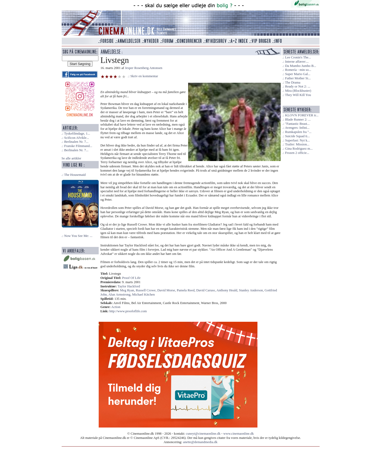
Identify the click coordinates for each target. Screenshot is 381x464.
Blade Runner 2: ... (298, 119)
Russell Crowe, (146, 290)
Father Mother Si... (298, 78)
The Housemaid (74, 175)
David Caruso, (206, 290)
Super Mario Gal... (297, 74)
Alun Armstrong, (120, 294)
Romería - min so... (298, 70)
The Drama (292, 82)
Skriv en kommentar (144, 76)
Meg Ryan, (128, 290)
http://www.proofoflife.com (128, 311)
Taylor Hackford (128, 286)
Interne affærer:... (297, 61)
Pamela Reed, (186, 290)
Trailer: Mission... (297, 144)
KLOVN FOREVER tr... (301, 115)
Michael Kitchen (143, 294)
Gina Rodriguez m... (298, 148)
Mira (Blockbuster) (298, 91)
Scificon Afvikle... (76, 138)
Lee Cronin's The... (298, 57)
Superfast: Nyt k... (297, 140)
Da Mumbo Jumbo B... (300, 66)
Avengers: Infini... (297, 128)
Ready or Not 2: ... (297, 86)
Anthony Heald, (227, 290)
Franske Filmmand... (78, 146)
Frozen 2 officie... (297, 153)
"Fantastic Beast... (297, 124)
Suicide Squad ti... (297, 136)
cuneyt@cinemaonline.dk (203, 433)
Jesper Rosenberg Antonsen (143, 68)
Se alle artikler (71, 158)
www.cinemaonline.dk (238, 433)
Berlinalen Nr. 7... (76, 142)
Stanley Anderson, (252, 290)
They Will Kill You (298, 95)
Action (115, 307)
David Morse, (167, 290)
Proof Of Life (131, 278)
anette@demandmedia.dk (200, 442)
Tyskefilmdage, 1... (77, 133)
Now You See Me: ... (78, 236)
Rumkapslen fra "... (298, 132)
